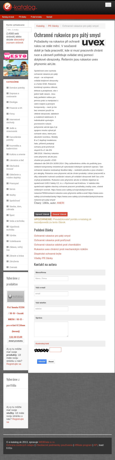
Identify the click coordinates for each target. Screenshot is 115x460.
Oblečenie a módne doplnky (13, 176)
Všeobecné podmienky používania (54, 445)
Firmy (10, 114)
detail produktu (16, 341)
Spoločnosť (13, 200)
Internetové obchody (13, 121)
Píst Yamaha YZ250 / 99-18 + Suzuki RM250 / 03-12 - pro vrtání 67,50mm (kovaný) (15, 319)
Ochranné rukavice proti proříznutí (52, 240)
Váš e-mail (40, 287)
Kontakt (49, 16)
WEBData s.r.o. (47, 442)
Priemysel (12, 183)
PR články (22, 16)
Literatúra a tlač (15, 160)
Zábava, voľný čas (14, 248)
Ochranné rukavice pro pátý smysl (52, 235)
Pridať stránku (36, 16)
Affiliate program (83, 445)
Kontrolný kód (42, 343)
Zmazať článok (59, 214)
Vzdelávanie (13, 241)
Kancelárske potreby (13, 138)
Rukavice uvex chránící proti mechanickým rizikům (61, 249)
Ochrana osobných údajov (20, 445)
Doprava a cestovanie (12, 95)
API (95, 445)
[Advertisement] (82, 114)
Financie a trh (14, 108)
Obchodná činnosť (12, 167)
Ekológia (12, 102)
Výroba (11, 235)
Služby (11, 195)
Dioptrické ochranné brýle (47, 253)
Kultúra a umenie (15, 154)
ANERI (60, 203)
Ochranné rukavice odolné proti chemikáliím (57, 244)
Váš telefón (41, 303)
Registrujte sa (13, 364)
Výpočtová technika (12, 228)
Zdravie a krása (15, 256)
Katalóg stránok (8, 16)
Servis (10, 189)
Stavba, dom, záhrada (14, 208)
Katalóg (40, 26)
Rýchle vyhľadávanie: (15, 25)
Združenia (12, 261)
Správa (39, 318)
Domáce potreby (15, 88)
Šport (10, 215)
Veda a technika (15, 221)
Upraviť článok (42, 214)
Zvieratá (11, 267)
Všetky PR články (43, 258)
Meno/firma (41, 272)
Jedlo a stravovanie (11, 129)
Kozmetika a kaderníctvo (13, 147)
